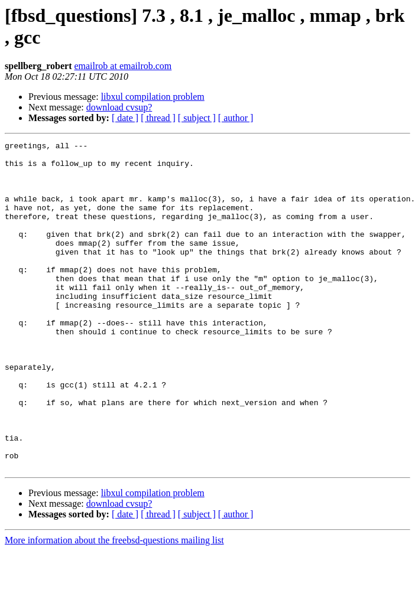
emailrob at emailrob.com (122, 66)
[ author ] (236, 118)
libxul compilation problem (153, 97)
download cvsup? (119, 107)
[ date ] (125, 118)
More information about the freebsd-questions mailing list (114, 606)
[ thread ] (158, 118)
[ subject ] (197, 118)
